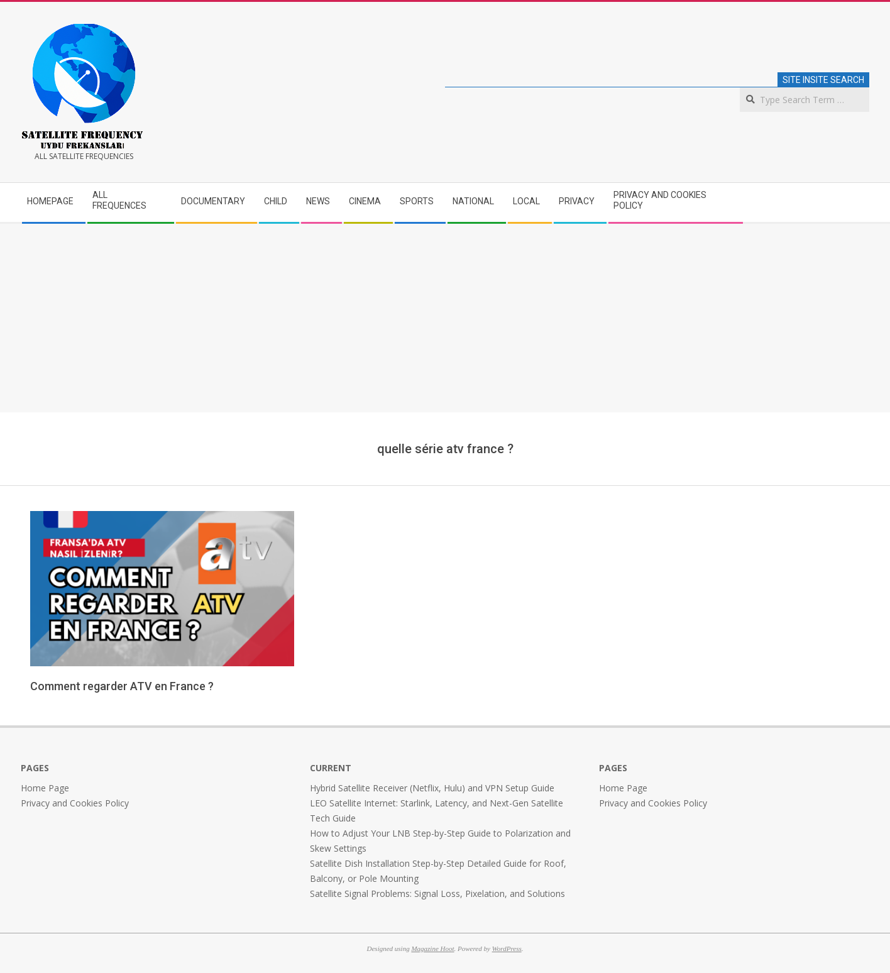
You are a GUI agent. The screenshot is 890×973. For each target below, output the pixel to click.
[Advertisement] (445, 318)
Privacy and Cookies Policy (75, 803)
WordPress (507, 948)
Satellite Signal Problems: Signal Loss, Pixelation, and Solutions (437, 893)
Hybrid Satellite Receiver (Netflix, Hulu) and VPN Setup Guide (432, 788)
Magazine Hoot (432, 948)
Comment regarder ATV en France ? (122, 686)
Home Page (45, 788)
